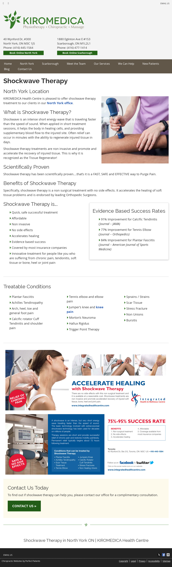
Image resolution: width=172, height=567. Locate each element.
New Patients (150, 64)
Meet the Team (76, 64)
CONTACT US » (24, 506)
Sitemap (166, 561)
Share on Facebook (164, 554)
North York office (60, 103)
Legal (133, 561)
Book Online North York (23, 52)
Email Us (164, 3)
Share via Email (168, 554)
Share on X (159, 554)
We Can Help (126, 64)
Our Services (102, 64)
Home (8, 64)
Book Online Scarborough (77, 52)
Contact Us (25, 69)
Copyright (123, 561)
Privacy (142, 561)
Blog (7, 69)
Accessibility (154, 561)
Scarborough (50, 64)
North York (27, 64)
